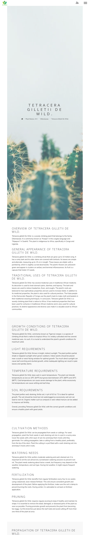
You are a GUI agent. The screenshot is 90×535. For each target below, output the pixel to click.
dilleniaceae (44, 119)
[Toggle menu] (85, 3)
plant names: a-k (32, 119)
